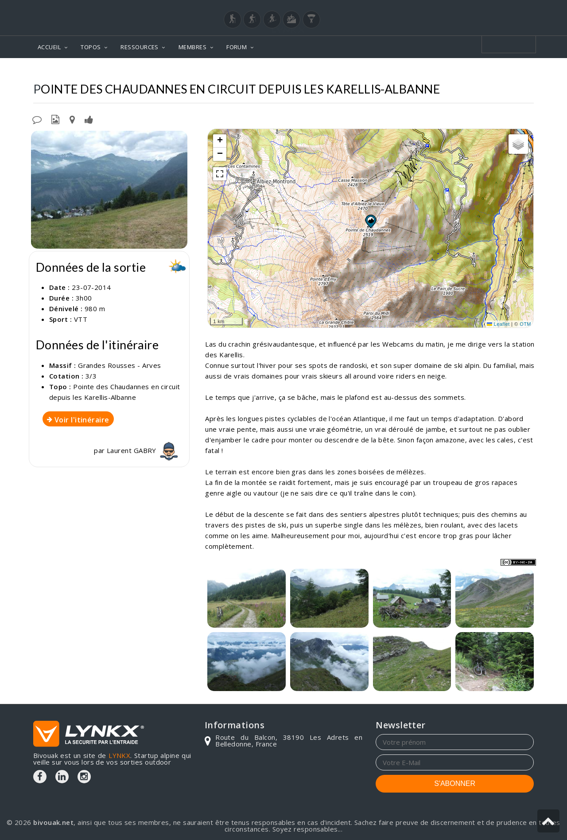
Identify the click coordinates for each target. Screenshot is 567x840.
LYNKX (119, 755)
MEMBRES (192, 47)
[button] (370, 221)
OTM (525, 324)
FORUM (236, 47)
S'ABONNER (454, 783)
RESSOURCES (139, 47)
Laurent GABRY (143, 450)
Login (490, 8)
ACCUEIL (49, 47)
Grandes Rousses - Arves (247, 71)
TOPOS (91, 47)
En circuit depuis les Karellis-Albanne (464, 71)
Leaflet (498, 324)
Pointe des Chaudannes (344, 71)
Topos (181, 71)
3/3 (91, 375)
